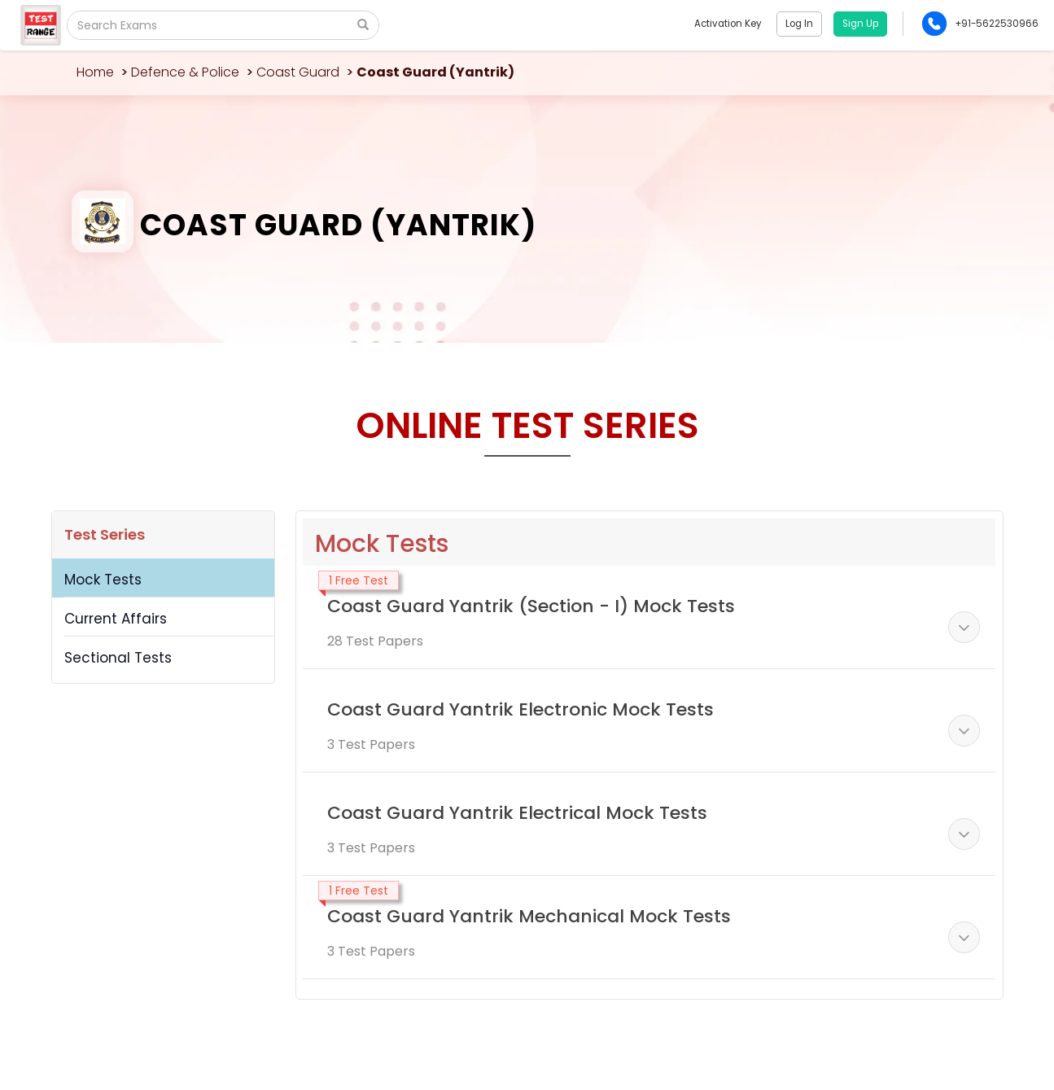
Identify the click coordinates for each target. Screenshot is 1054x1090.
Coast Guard (297, 72)
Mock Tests (103, 579)
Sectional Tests (118, 658)
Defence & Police (185, 72)
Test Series (104, 534)
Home (95, 72)
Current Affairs (115, 618)
